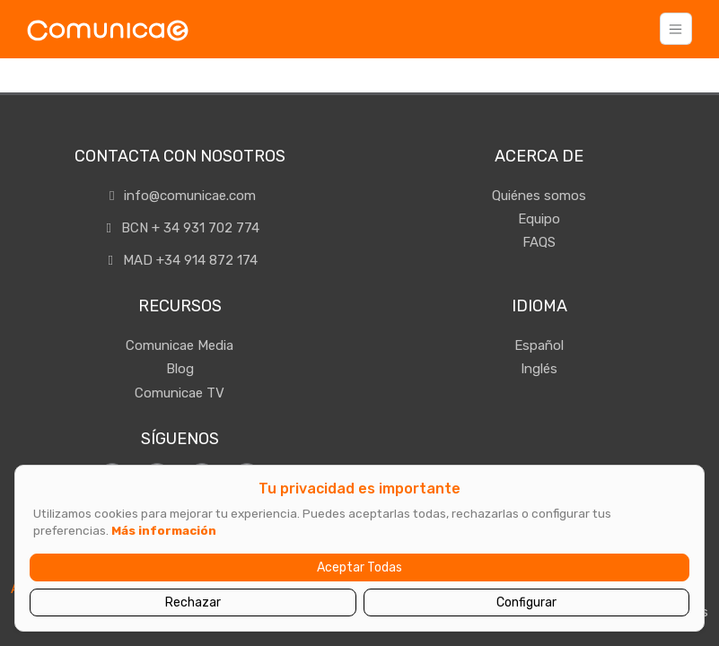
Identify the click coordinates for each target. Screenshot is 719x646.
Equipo (539, 219)
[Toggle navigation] (676, 29)
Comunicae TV (179, 393)
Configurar (526, 602)
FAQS (539, 242)
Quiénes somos (539, 196)
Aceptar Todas (359, 567)
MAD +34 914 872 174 (180, 260)
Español (539, 345)
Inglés (539, 369)
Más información (163, 530)
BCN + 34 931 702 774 (180, 228)
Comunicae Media (179, 345)
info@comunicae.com (179, 196)
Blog (180, 369)
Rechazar (193, 602)
